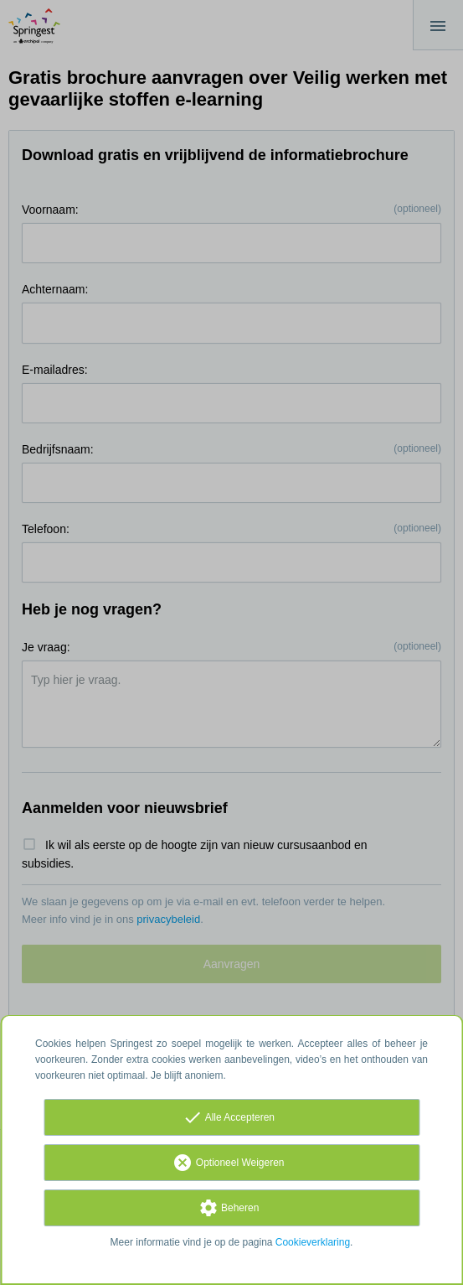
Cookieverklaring (312, 1242)
